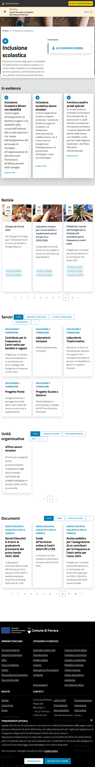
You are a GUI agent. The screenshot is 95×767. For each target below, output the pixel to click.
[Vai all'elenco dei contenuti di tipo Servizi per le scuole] (75, 267)
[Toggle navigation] (4, 11)
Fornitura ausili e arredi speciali (77, 104)
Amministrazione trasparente (83, 702)
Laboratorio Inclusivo (43, 339)
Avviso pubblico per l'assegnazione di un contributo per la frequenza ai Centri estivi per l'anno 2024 (78, 547)
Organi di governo (10, 650)
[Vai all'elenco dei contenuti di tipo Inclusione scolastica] (13, 274)
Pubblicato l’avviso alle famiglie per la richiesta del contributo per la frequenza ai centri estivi (76, 235)
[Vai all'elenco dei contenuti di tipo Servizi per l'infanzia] (13, 270)
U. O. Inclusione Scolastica (69, 48)
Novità (5, 691)
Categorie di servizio (45, 641)
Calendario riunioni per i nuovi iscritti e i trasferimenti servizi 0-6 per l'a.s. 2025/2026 (46, 233)
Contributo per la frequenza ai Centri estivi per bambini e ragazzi (16, 342)
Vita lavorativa (40, 655)
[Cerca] (91, 11)
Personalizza (33, 761)
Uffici (4, 660)
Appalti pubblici (40, 660)
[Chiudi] (91, 719)
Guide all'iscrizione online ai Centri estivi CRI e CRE (45, 543)
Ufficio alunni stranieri (13, 449)
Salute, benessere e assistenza (74, 677)
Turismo (37, 665)
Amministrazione (12, 641)
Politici (4, 670)
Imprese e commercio (75, 655)
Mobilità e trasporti (74, 665)
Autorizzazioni (40, 685)
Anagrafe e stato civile (44, 650)
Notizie (5, 700)
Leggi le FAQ (60, 700)
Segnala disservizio (63, 715)
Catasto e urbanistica (75, 660)
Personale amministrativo (14, 675)
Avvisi (4, 710)
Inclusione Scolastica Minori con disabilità (15, 106)
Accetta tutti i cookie (57, 761)
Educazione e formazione (46, 670)
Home (5, 30)
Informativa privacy (80, 712)
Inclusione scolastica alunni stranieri (46, 106)
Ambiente (38, 675)
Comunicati (7, 705)
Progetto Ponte (14, 391)
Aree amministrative (11, 655)
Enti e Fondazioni (10, 665)
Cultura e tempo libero (75, 650)
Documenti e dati (10, 680)
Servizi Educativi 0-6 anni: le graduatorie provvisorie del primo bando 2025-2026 (15, 547)
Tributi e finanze (72, 670)
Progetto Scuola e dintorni (47, 393)
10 (75, 593)
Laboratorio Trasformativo (75, 339)
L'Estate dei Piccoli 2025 (14, 228)
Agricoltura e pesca (74, 685)
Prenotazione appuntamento (61, 707)
